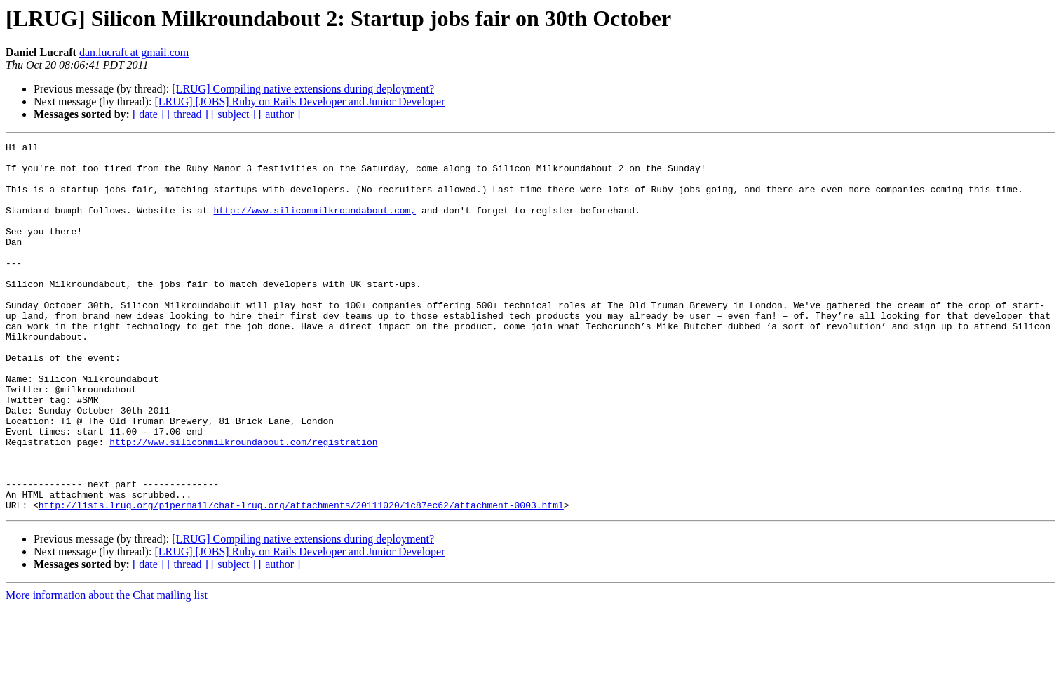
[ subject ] (233, 114)
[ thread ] (187, 114)
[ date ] (148, 114)
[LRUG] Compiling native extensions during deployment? (303, 89)
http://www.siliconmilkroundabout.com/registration (243, 502)
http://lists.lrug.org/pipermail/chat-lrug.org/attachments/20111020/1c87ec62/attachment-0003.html (301, 578)
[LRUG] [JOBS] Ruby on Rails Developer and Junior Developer (299, 101)
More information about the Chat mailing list (107, 669)
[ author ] (280, 114)
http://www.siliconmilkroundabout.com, (314, 224)
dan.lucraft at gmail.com (134, 52)
